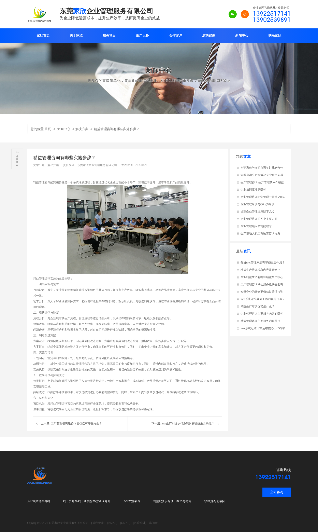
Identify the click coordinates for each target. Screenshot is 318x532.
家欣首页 (43, 35)
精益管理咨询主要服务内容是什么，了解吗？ (260, 322)
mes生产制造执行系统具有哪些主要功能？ (187, 423)
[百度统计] (139, 522)
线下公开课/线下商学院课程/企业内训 (86, 501)
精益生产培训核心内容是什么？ (260, 269)
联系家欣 (274, 35)
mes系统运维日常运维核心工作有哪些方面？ (263, 329)
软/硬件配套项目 (214, 501)
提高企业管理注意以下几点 (258, 211)
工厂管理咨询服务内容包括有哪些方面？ (76, 423)
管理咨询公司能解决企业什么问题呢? (262, 176)
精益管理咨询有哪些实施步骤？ (116, 129)
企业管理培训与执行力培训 (258, 204)
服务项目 (109, 35)
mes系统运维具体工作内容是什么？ (263, 299)
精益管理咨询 (41, 182)
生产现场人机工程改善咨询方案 (260, 233)
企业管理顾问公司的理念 (256, 226)
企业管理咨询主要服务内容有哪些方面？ (262, 314)
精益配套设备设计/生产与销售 (172, 501)
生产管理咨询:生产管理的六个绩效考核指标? (262, 183)
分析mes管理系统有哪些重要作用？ (263, 262)
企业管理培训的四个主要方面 (259, 218)
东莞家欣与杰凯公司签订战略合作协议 (262, 169)
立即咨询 (276, 492)
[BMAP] (112, 522)
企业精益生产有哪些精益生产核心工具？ (262, 278)
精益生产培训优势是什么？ (258, 306)
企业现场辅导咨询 (38, 501)
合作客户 (175, 35)
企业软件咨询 (131, 501)
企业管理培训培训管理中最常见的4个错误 (263, 198)
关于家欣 (76, 35)
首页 (47, 129)
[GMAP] (125, 522)
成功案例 (208, 35)
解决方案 (81, 129)
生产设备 (142, 35)
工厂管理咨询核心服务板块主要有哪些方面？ (262, 285)
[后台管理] (97, 522)
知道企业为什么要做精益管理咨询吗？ (262, 293)
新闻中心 (241, 35)
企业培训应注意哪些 (253, 189)
